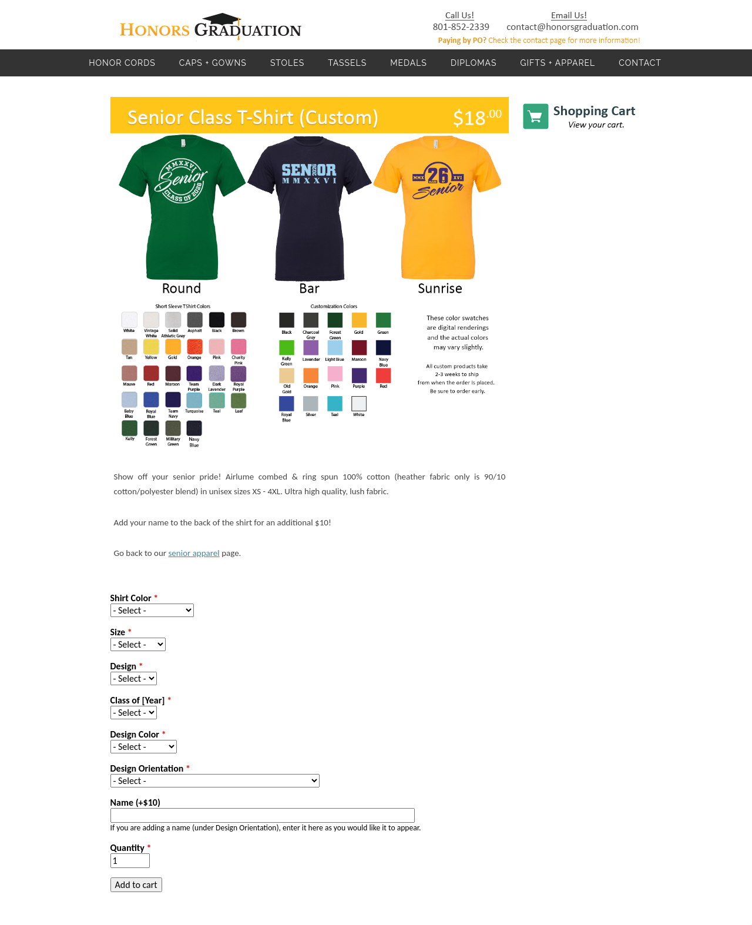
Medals (408, 63)
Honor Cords (122, 63)
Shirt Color (134, 598)
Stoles (287, 63)
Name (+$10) (135, 802)
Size (121, 632)
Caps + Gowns (213, 63)
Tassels (347, 63)
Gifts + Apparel (557, 63)
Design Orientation (150, 768)
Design (126, 666)
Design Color (138, 734)
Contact (640, 63)
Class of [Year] (141, 700)
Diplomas (474, 63)
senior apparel (193, 553)
